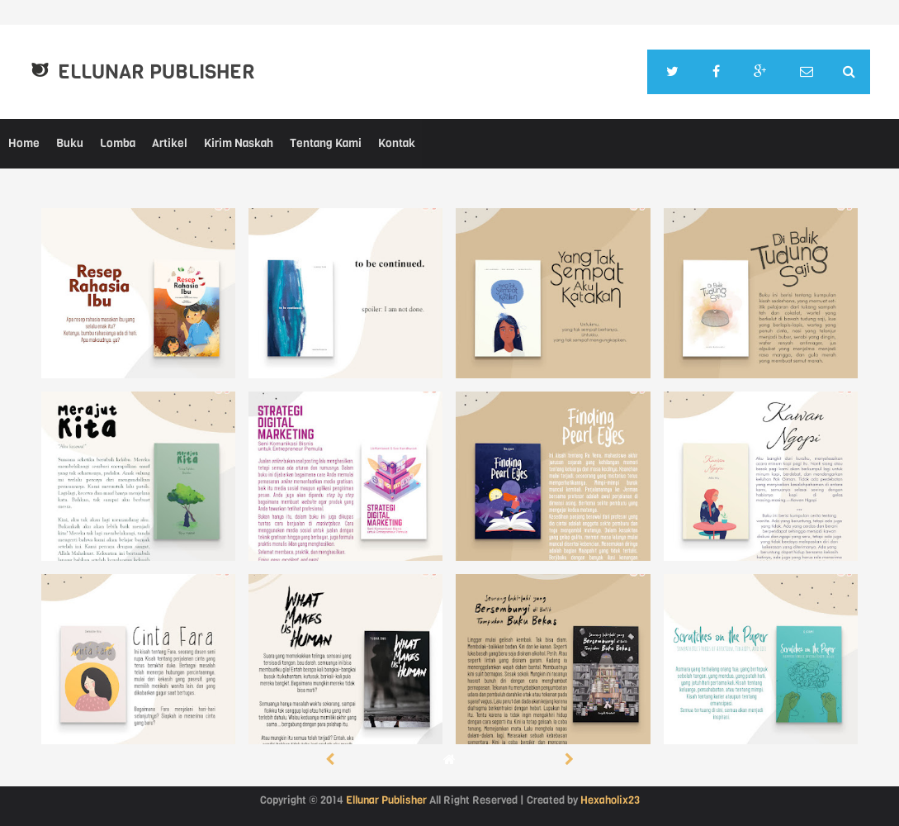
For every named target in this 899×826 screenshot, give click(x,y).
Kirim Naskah (238, 143)
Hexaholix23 (610, 800)
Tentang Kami (326, 143)
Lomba (117, 143)
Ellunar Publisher (156, 72)
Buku (69, 143)
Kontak (396, 143)
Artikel (169, 143)
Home (24, 143)
